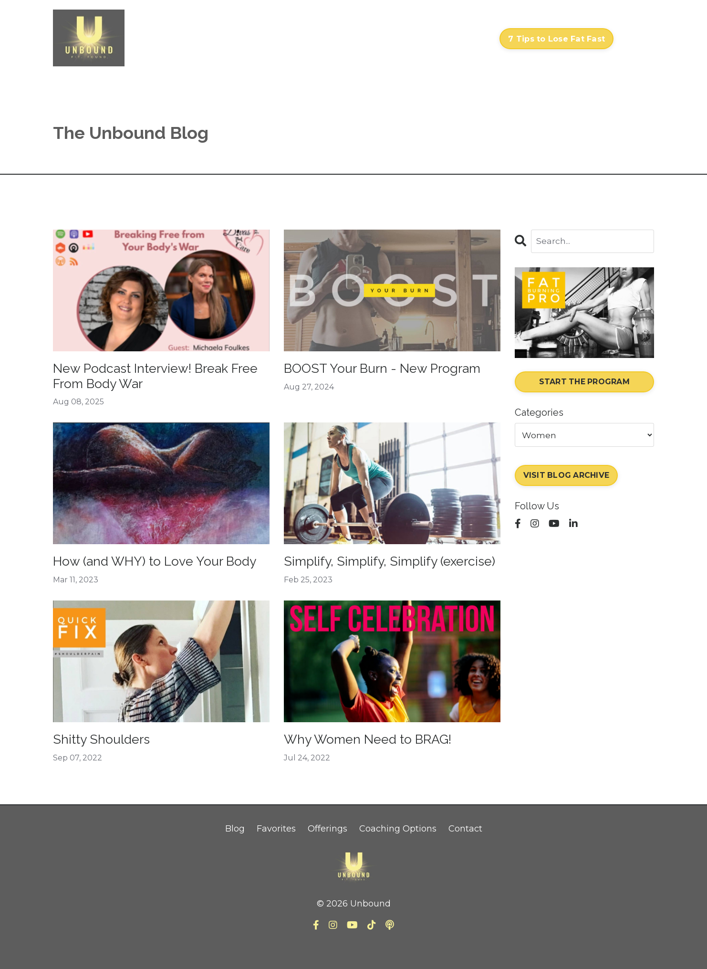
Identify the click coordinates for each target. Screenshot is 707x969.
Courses (339, 38)
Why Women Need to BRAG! (379, 763)
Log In (636, 38)
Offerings (327, 854)
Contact (473, 38)
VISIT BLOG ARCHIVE (567, 476)
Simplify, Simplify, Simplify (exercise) (369, 575)
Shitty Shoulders (106, 763)
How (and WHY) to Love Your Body (147, 575)
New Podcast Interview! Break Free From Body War (152, 378)
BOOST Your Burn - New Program (363, 378)
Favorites (276, 854)
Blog (235, 854)
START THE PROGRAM (584, 382)
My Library (388, 38)
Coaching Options (398, 854)
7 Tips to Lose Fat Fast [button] (556, 38)
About (433, 38)
